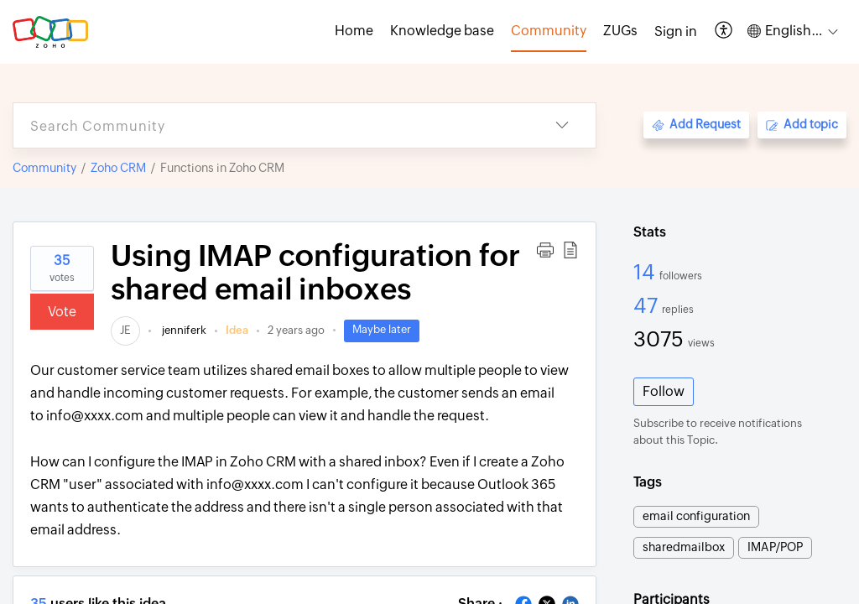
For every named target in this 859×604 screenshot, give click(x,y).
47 (647, 305)
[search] (270, 125)
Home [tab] (354, 31)
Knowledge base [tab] (442, 31)
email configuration (696, 516)
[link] (125, 330)
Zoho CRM (118, 167)
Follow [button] (664, 391)
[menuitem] (675, 32)
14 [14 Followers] (646, 272)
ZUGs (620, 31)
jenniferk (182, 330)
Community (44, 167)
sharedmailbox (684, 547)
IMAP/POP (775, 547)
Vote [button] (62, 312)
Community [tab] (548, 31)
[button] (724, 31)
